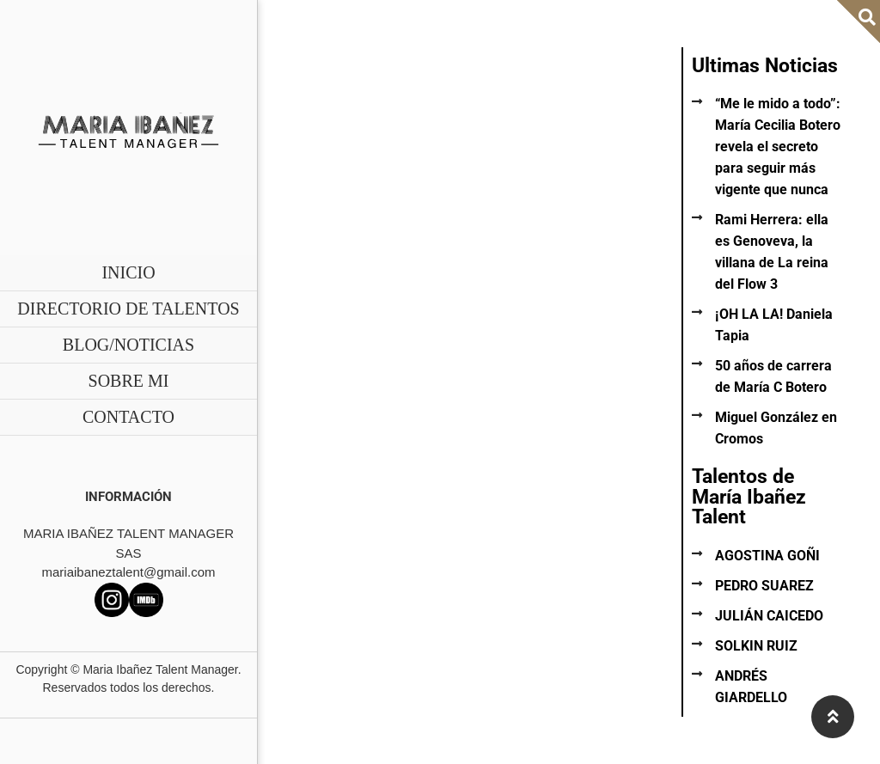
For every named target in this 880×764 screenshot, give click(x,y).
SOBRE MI (129, 380)
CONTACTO (128, 416)
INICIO (128, 272)
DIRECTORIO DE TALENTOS (128, 308)
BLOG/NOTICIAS (128, 344)
